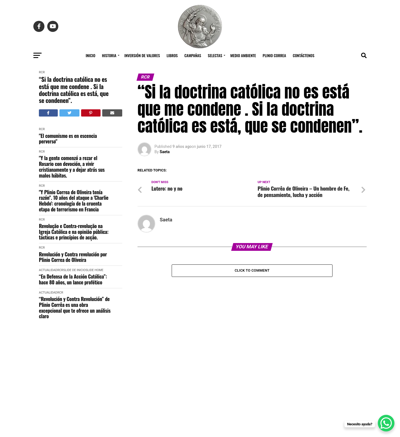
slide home (94, 270)
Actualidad (48, 270)
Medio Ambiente (243, 55)
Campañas (192, 55)
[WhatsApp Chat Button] (386, 423)
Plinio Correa (274, 55)
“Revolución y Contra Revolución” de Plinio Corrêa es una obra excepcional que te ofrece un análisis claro (75, 307)
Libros (172, 55)
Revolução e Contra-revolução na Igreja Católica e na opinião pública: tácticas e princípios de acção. (73, 231)
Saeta (165, 152)
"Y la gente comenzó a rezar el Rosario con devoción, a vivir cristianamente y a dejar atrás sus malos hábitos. (72, 166)
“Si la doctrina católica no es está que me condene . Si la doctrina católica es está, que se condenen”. (74, 90)
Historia (109, 55)
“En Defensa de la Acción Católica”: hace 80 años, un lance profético (73, 279)
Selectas (215, 55)
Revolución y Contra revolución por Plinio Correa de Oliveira (73, 257)
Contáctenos (303, 55)
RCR (42, 72)
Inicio (90, 55)
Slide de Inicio (74, 270)
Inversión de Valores (142, 55)
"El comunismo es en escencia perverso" (68, 138)
